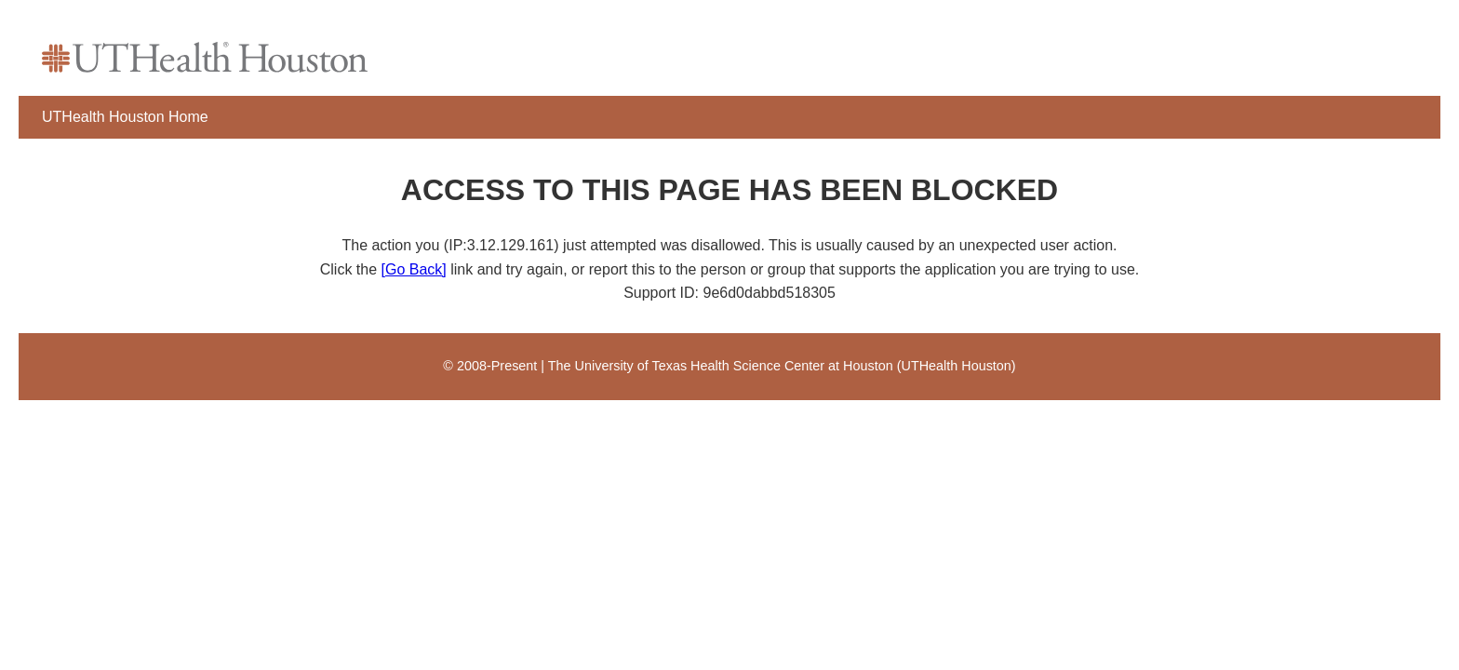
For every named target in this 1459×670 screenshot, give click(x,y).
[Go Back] (414, 269)
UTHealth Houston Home (125, 117)
